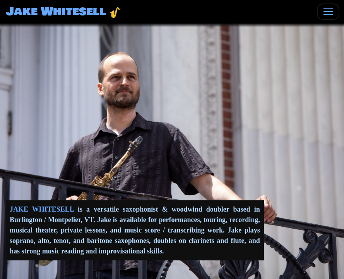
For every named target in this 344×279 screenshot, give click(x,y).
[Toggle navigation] (328, 11)
